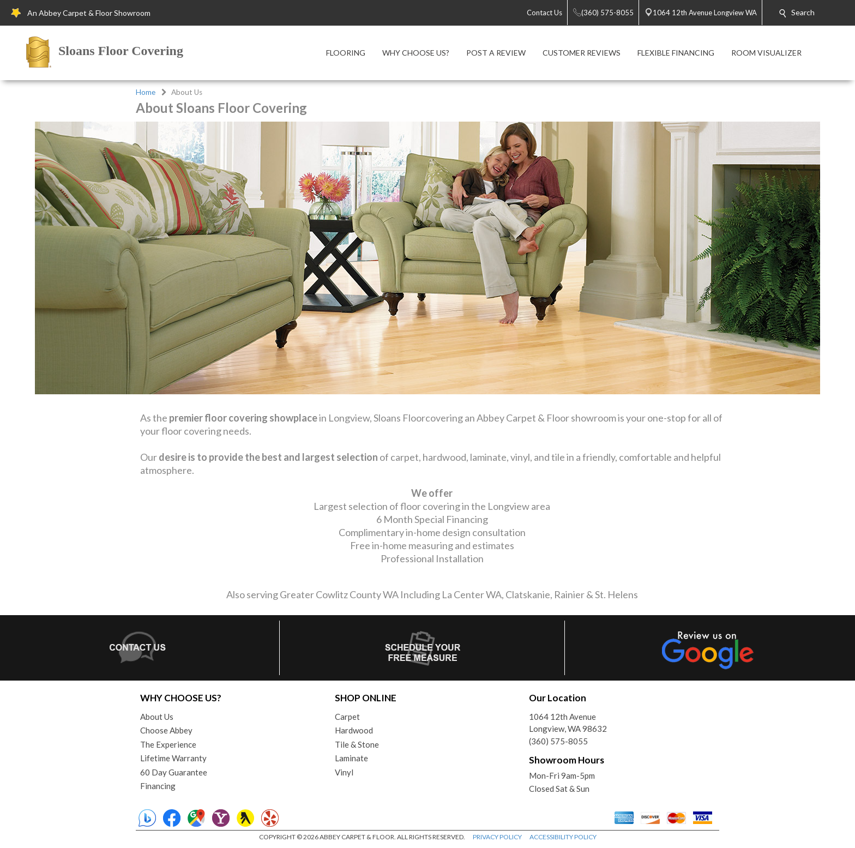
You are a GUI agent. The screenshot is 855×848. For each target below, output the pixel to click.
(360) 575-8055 (558, 741)
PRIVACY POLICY (497, 837)
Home (145, 92)
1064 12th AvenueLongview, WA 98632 (568, 723)
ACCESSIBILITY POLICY (563, 837)
